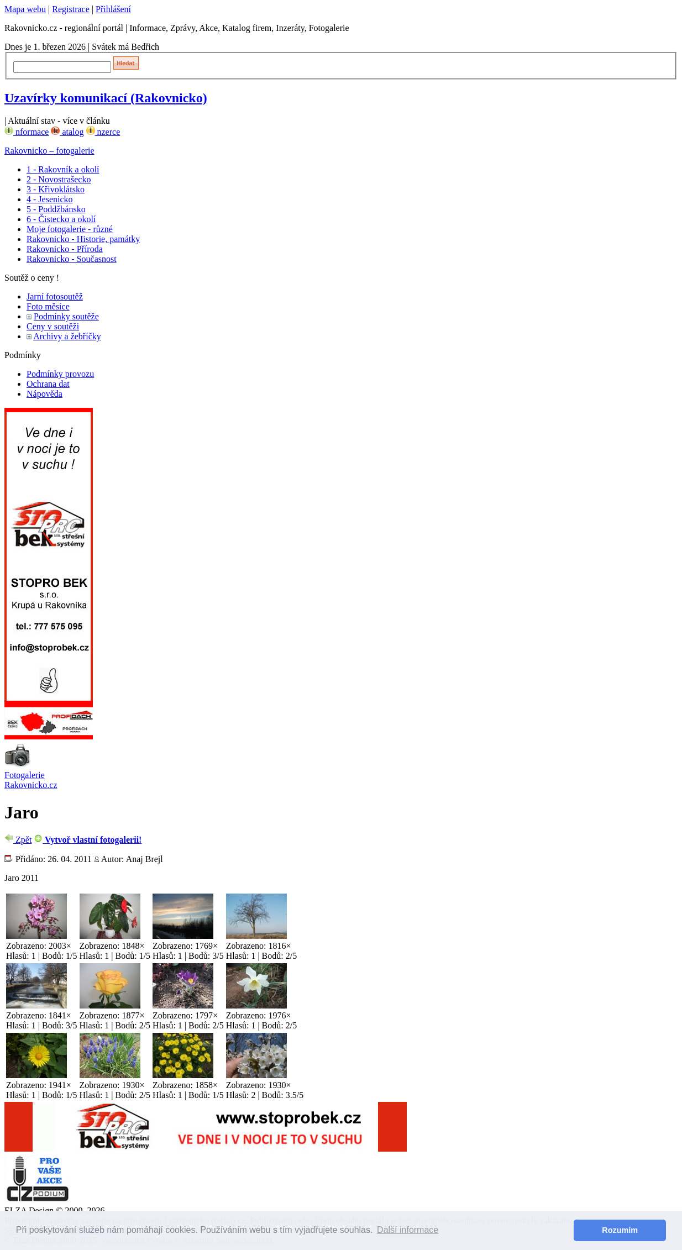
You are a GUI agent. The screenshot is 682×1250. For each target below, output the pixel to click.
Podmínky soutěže (66, 316)
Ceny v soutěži (53, 326)
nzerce (103, 131)
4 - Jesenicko (50, 199)
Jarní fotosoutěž (55, 296)
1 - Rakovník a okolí (63, 169)
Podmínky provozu (60, 374)
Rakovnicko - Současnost (72, 259)
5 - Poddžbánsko (56, 209)
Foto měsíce (48, 306)
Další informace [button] (407, 1230)
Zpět (18, 839)
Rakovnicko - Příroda (65, 249)
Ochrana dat (48, 383)
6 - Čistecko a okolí (61, 219)
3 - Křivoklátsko (56, 189)
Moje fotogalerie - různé (70, 229)
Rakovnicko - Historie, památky (83, 239)
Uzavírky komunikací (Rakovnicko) (105, 98)
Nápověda (44, 393)
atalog (67, 131)
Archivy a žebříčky (67, 336)
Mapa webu (25, 9)
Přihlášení (113, 9)
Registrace (71, 9)
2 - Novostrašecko (59, 179)
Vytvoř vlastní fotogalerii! (87, 839)
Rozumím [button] (620, 1230)
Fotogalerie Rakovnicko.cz (30, 780)
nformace (26, 131)
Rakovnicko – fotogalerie (49, 150)
